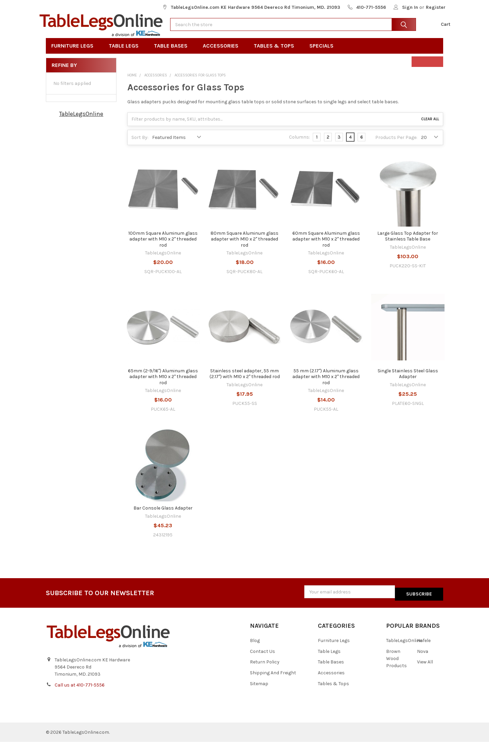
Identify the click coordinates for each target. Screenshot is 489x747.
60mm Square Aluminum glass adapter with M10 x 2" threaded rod (326, 246)
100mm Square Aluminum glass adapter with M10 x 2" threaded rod (163, 246)
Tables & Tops (276, 53)
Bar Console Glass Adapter (163, 515)
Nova (422, 656)
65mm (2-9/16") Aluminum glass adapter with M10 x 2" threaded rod (163, 384)
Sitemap (259, 689)
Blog (255, 645)
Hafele (424, 645)
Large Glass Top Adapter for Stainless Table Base (407, 243)
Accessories (223, 53)
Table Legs (126, 53)
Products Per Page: (396, 145)
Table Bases (173, 53)
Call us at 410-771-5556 (80, 690)
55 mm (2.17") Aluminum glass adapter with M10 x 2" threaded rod (326, 384)
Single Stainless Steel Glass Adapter (408, 381)
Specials (323, 53)
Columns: (299, 144)
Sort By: (139, 145)
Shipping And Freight (273, 678)
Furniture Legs (74, 53)
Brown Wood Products (396, 664)
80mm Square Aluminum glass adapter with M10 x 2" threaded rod (244, 246)
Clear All (430, 126)
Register (436, 7)
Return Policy (264, 667)
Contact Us (262, 656)
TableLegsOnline (81, 121)
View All (425, 667)
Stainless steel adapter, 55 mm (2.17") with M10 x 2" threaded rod (245, 381)
